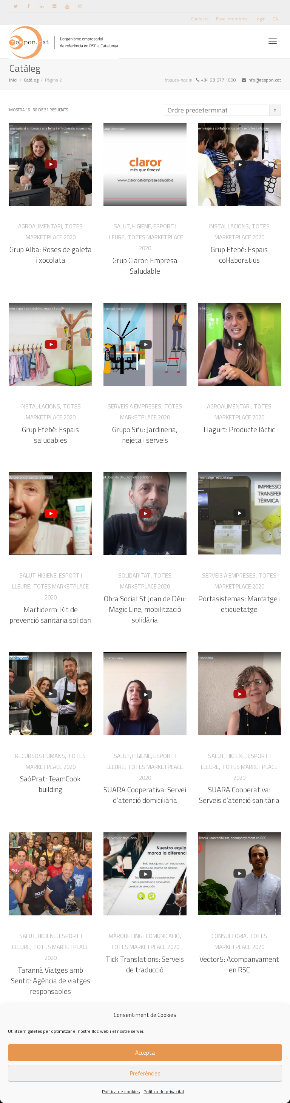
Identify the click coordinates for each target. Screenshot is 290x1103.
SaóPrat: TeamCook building (51, 782)
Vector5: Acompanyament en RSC (239, 962)
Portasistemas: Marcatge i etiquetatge (239, 601)
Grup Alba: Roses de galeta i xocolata (50, 255)
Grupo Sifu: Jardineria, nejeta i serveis (145, 432)
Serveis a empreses (134, 405)
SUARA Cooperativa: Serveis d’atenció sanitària (239, 792)
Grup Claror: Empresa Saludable (145, 266)
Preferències (145, 1073)
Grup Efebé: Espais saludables (50, 432)
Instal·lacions (229, 226)
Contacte (200, 18)
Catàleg (31, 79)
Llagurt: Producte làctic (239, 427)
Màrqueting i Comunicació (144, 934)
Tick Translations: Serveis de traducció (145, 962)
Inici (13, 79)
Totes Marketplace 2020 (145, 945)
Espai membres (231, 18)
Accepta (145, 1052)
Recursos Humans (41, 754)
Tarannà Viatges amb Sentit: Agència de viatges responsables (50, 978)
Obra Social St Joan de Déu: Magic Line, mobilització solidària (145, 607)
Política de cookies (121, 1091)
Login (260, 18)
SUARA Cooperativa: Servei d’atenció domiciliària (145, 792)
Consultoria (229, 934)
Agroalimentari (40, 226)
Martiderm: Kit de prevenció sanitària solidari (50, 612)
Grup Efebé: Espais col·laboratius (239, 255)
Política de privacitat (163, 1091)
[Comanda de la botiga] (222, 110)
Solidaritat (135, 574)
